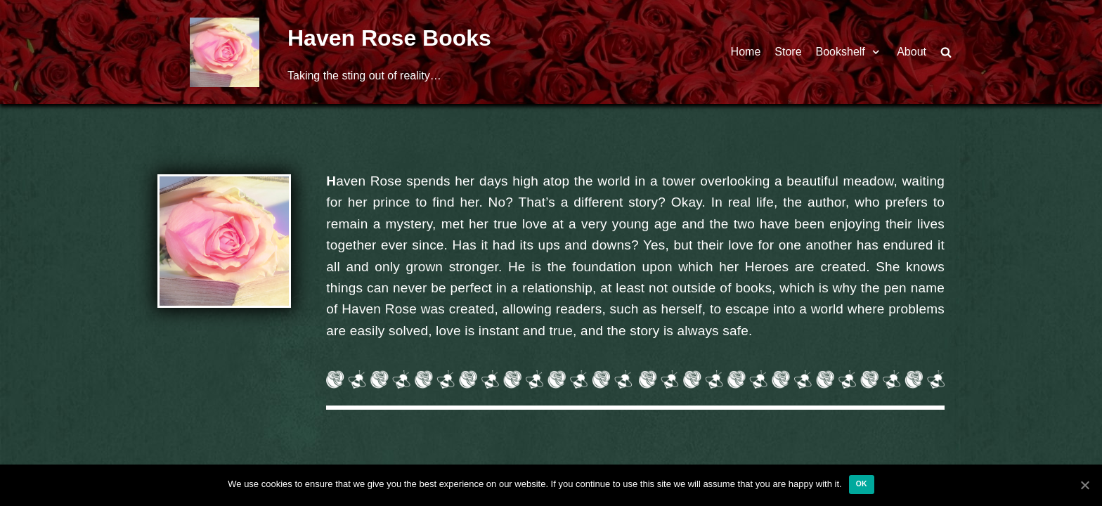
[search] (946, 52)
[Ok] (1084, 485)
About (911, 52)
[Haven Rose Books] (224, 52)
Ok (861, 484)
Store (787, 52)
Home (746, 52)
